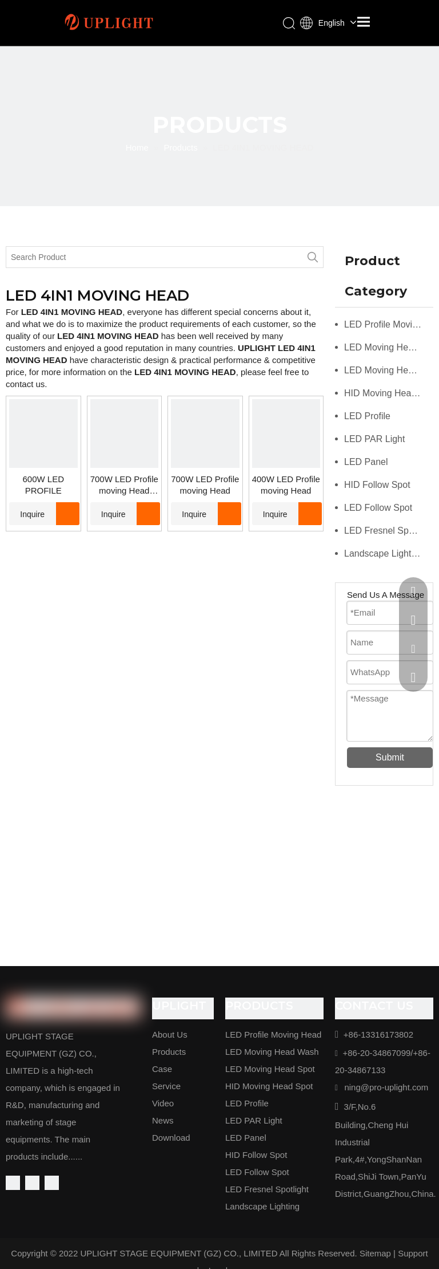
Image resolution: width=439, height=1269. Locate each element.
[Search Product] (154, 257)
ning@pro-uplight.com (386, 1087)
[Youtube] (52, 1183)
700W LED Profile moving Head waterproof (124, 485)
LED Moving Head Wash (388, 347)
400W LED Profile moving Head (286, 484)
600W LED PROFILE (43, 484)
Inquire (27, 513)
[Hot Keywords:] (312, 257)
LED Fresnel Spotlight (388, 530)
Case (162, 1069)
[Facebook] (13, 1183)
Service (166, 1086)
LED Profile (367, 416)
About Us (169, 1034)
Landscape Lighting (384, 553)
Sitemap (375, 1253)
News (163, 1120)
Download (171, 1137)
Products (169, 1052)
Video (163, 1103)
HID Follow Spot (377, 485)
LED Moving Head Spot (388, 370)
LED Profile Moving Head (388, 324)
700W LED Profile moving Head (205, 484)
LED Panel (366, 462)
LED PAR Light (374, 439)
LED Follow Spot (378, 508)
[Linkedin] (32, 1183)
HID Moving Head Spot (388, 393)
